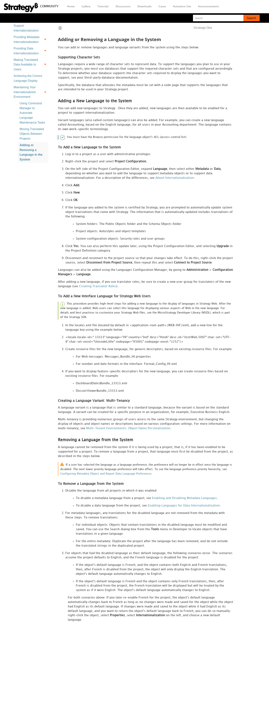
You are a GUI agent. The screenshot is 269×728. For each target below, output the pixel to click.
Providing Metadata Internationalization (31, 39)
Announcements (208, 6)
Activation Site (182, 6)
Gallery (86, 6)
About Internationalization (174, 178)
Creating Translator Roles (97, 287)
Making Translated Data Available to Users (31, 65)
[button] (251, 18)
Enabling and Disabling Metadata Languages (184, 500)
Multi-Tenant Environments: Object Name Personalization (128, 430)
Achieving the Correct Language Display (28, 78)
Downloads (144, 6)
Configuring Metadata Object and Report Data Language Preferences (106, 476)
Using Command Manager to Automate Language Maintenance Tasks (32, 113)
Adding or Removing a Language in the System (31, 152)
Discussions (123, 6)
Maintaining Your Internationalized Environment (31, 92)
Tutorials (103, 6)
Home (71, 6)
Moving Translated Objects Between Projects (32, 133)
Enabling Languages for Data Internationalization (184, 507)
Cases (162, 6)
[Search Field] (226, 18)
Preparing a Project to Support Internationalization (28, 25)
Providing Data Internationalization (31, 51)
